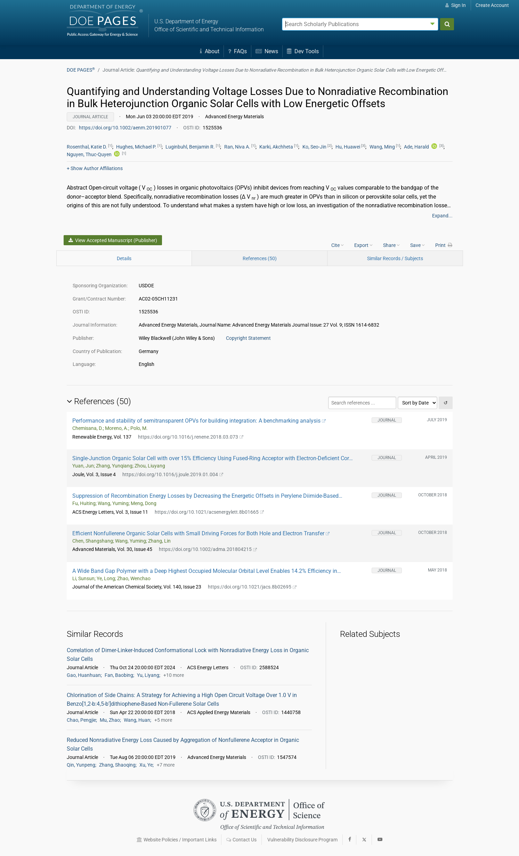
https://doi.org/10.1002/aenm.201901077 (125, 127)
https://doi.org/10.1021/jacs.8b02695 (252, 587)
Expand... (442, 215)
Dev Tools (303, 51)
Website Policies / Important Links (177, 839)
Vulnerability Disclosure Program (302, 839)
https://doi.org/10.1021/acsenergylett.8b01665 (209, 512)
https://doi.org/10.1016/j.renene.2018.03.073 (191, 437)
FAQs (237, 51)
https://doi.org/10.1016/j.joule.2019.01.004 (173, 474)
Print (444, 245)
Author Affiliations (95, 168)
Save (417, 245)
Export (363, 245)
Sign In (455, 5)
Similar (395, 258)
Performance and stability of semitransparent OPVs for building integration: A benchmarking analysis (199, 420)
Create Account (492, 5)
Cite (337, 245)
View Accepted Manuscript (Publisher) (112, 240)
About (209, 51)
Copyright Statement (248, 338)
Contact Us (241, 839)
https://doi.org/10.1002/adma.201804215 (208, 549)
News (267, 51)
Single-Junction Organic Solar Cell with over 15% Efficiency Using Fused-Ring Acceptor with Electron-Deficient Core (212, 458)
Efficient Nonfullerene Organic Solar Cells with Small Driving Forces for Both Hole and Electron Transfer (201, 533)
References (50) (260, 258)
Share (391, 245)
